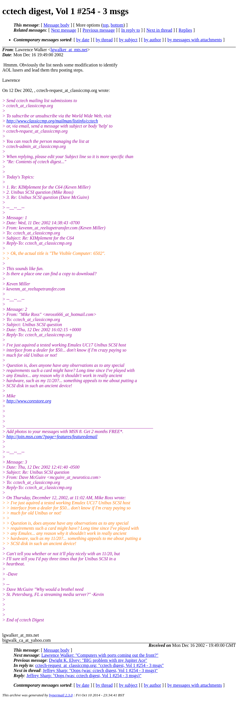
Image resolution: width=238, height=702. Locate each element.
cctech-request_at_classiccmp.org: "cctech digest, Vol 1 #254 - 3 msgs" (99, 665)
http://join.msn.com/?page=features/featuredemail (51, 436)
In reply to (130, 30)
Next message (63, 30)
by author (152, 39)
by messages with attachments (195, 39)
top (105, 25)
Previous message (99, 30)
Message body (56, 25)
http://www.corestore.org (28, 401)
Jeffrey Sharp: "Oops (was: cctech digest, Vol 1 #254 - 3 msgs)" (100, 670)
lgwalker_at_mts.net (68, 49)
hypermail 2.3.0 (61, 695)
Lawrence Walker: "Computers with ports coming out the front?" (99, 655)
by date (82, 39)
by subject (128, 39)
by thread (104, 39)
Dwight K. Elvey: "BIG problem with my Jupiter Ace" (98, 660)
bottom (117, 25)
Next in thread (159, 30)
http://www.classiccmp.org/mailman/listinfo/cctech (52, 121)
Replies (185, 30)
